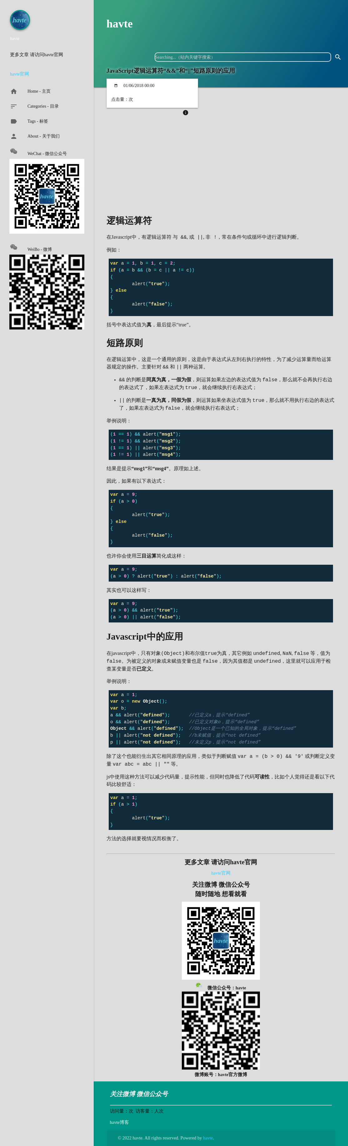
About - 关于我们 (35, 136)
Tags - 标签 (29, 121)
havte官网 (19, 73)
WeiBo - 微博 (31, 247)
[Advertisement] (221, 163)
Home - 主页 (30, 91)
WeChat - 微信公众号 (38, 152)
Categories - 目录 (34, 106)
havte (120, 23)
